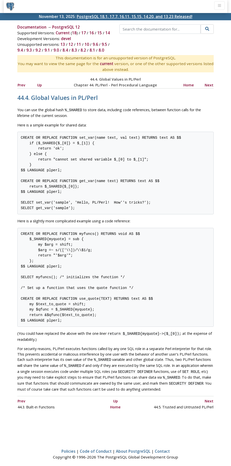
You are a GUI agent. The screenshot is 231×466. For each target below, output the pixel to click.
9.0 (56, 50)
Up (39, 85)
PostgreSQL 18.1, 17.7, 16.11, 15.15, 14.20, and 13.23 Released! (134, 16)
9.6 (95, 44)
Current (63, 32)
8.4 (65, 50)
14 (107, 32)
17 (83, 32)
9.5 (104, 44)
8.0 (101, 50)
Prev (21, 85)
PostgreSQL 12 (66, 27)
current (106, 63)
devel (66, 38)
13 (62, 44)
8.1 (92, 50)
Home (188, 85)
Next (209, 85)
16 (91, 32)
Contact (162, 447)
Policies (68, 447)
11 (78, 44)
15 (99, 32)
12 (70, 44)
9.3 (29, 50)
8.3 (74, 50)
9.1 (47, 50)
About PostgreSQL (133, 447)
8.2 (83, 50)
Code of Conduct (96, 447)
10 (87, 44)
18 (74, 32)
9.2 (38, 50)
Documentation (31, 27)
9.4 (20, 50)
